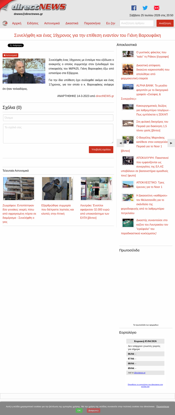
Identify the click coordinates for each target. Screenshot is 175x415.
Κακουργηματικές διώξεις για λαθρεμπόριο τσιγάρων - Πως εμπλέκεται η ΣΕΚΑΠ (153, 110)
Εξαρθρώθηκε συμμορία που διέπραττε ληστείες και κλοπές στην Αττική (57, 209)
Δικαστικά (71, 23)
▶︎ (172, 144)
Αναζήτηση (165, 23)
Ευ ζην (110, 23)
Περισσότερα (162, 406)
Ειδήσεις (32, 23)
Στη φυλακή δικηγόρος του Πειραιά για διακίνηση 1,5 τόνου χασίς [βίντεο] (152, 126)
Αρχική (16, 23)
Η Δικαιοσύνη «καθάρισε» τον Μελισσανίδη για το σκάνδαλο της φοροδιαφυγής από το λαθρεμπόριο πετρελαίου (144, 204)
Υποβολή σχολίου (101, 149)
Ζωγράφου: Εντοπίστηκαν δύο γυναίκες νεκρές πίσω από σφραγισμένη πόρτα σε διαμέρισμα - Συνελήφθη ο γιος (19, 213)
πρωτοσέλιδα (141, 325)
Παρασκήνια (92, 23)
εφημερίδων (153, 325)
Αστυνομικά (52, 23)
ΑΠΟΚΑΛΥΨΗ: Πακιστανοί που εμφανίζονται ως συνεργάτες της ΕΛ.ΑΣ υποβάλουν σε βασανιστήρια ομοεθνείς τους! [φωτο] (145, 166)
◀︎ (121, 144)
